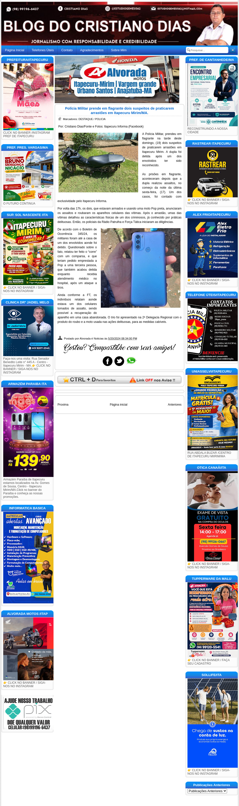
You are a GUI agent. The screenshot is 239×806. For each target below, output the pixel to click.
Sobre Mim (119, 50)
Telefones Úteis (43, 50)
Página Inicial (14, 50)
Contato (67, 50)
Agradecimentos (92, 50)
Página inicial (118, 404)
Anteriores (174, 404)
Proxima (63, 404)
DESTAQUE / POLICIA (92, 119)
